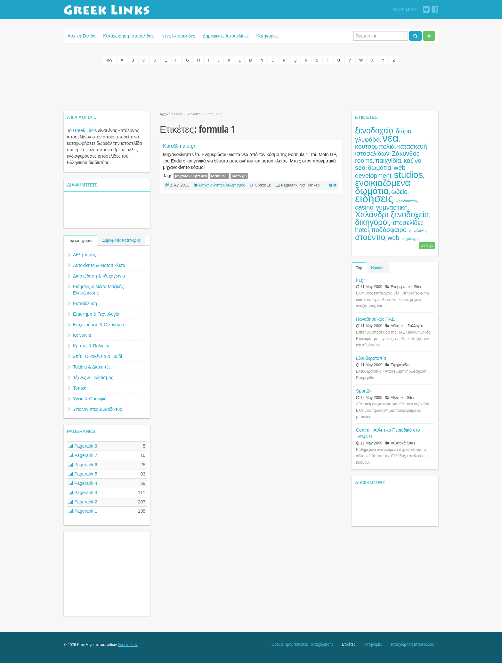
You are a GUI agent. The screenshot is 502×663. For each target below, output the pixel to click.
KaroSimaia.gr (179, 145)
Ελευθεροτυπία (371, 357)
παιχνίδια (388, 160)
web (393, 237)
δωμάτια (379, 167)
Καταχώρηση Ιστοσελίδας (128, 35)
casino (364, 207)
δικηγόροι (372, 221)
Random (378, 267)
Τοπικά (79, 387)
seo (360, 167)
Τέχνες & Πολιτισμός (93, 377)
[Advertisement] (251, 86)
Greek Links (85, 130)
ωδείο (399, 191)
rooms (364, 160)
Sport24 (364, 390)
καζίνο (412, 160)
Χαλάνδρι (371, 214)
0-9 (109, 60)
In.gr (360, 279)
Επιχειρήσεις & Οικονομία (98, 324)
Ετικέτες (194, 114)
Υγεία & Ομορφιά (90, 398)
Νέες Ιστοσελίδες (178, 35)
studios (408, 174)
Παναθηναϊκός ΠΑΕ (375, 318)
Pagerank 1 (83, 510)
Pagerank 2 (83, 501)
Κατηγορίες (267, 35)
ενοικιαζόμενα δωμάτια (382, 186)
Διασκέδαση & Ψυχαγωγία (99, 275)
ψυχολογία (417, 230)
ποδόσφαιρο (389, 229)
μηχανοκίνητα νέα (191, 175)
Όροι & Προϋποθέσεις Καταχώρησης (302, 644)
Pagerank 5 (83, 473)
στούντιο (370, 236)
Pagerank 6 (83, 464)
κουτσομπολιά (375, 146)
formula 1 (219, 175)
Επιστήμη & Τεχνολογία (96, 313)
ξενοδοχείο (374, 130)
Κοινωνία (82, 334)
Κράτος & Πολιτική (91, 345)
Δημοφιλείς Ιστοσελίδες (226, 35)
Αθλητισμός (84, 254)
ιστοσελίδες (407, 222)
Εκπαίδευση (85, 303)
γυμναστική (392, 207)
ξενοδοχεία (410, 214)
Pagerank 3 (83, 492)
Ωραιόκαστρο (406, 201)
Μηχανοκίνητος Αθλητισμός (222, 185)
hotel (362, 229)
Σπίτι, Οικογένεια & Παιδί (97, 356)
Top (359, 267)
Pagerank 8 (83, 445)
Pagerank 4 (83, 482)
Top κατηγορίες (80, 240)
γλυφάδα (367, 139)
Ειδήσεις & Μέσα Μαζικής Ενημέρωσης (98, 289)
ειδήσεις (374, 198)
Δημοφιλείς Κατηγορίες (121, 240)
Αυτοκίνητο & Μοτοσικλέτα (99, 265)
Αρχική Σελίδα (405, 9)
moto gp (239, 175)
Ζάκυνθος (405, 153)
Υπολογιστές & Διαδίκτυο (97, 408)
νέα (390, 138)
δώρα (403, 130)
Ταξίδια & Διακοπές (91, 366)
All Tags (427, 245)
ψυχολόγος (410, 238)
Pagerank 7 (83, 455)
